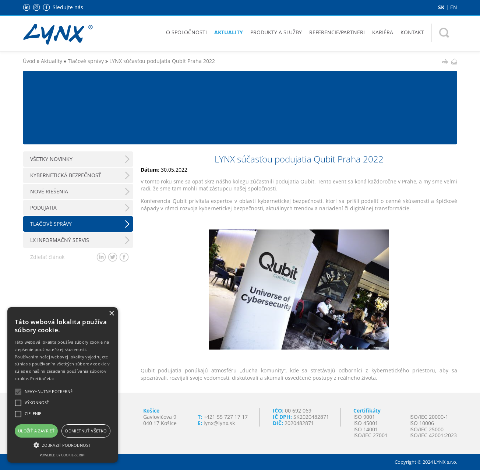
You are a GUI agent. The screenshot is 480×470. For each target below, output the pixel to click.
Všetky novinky (51, 158)
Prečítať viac (42, 378)
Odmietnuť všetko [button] (86, 431)
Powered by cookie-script (63, 455)
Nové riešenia (49, 191)
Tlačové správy (86, 60)
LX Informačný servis (59, 239)
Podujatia (43, 207)
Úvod (29, 60)
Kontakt (412, 32)
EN (453, 7)
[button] (62, 444)
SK (441, 7)
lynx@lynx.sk (219, 423)
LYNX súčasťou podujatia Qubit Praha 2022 (162, 60)
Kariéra (382, 32)
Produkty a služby (276, 32)
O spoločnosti (186, 32)
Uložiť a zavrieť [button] (36, 431)
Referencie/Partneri (337, 32)
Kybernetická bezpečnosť (65, 175)
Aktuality (228, 32)
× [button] (111, 313)
